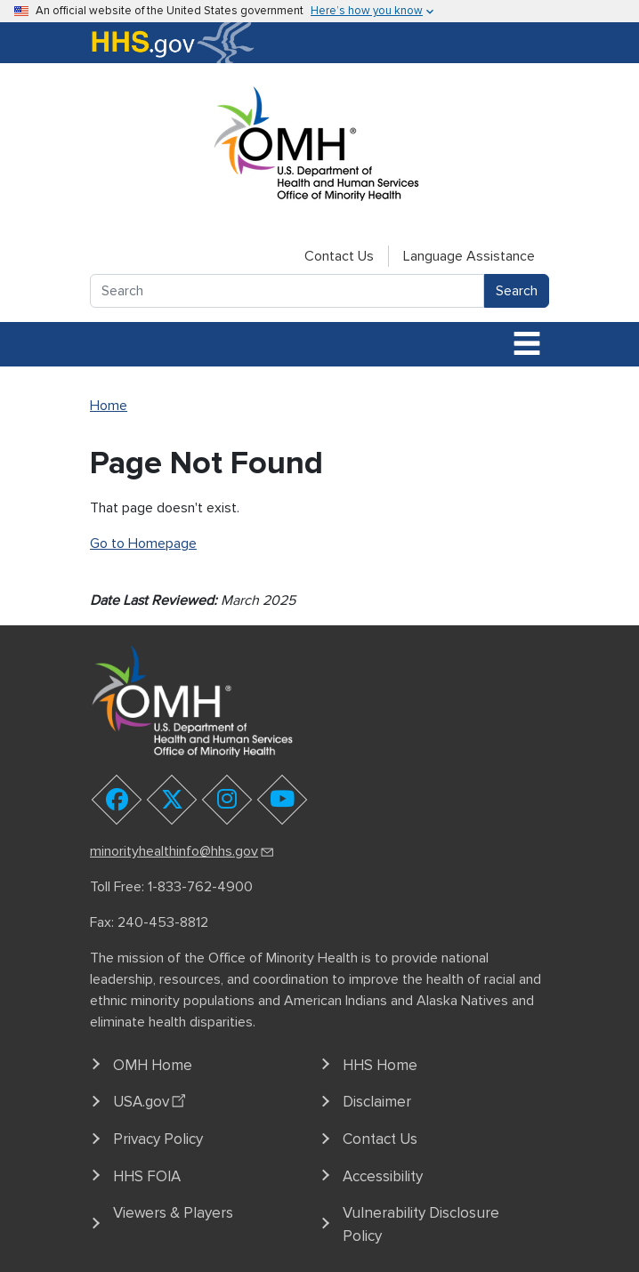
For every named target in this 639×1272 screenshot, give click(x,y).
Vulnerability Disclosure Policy (421, 1224)
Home (108, 406)
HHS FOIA (147, 1176)
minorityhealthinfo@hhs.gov (183, 851)
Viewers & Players (173, 1213)
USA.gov (151, 1099)
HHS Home (380, 1065)
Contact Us (339, 256)
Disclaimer (377, 1101)
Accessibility (383, 1176)
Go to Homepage (143, 543)
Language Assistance (469, 256)
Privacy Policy (158, 1139)
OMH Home (152, 1065)
